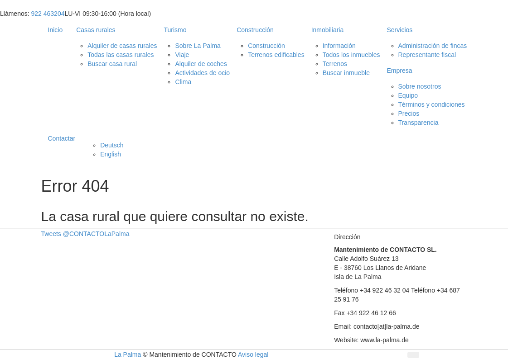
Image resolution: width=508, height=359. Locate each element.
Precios (409, 113)
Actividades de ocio (202, 72)
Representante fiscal (427, 54)
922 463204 (47, 13)
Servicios (400, 29)
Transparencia (418, 122)
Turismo (175, 29)
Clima (183, 81)
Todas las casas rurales (120, 54)
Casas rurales (95, 29)
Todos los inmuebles (351, 54)
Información (339, 45)
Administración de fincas (432, 45)
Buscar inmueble (346, 72)
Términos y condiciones (431, 104)
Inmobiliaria (327, 29)
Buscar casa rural (112, 63)
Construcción (255, 29)
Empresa (399, 70)
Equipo (408, 95)
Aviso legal (253, 354)
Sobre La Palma (197, 45)
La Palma (127, 354)
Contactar (62, 138)
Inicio (55, 29)
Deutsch (111, 145)
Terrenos (335, 63)
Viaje (182, 54)
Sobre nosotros (419, 86)
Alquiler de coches (201, 63)
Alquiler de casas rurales (122, 45)
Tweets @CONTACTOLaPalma (85, 233)
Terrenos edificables (276, 54)
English (110, 154)
